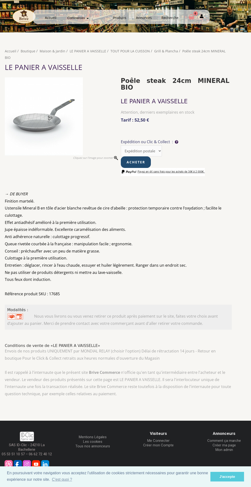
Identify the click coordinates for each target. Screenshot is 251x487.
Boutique (28, 51)
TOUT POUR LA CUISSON (133, 51)
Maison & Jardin (53, 51)
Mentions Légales (93, 438)
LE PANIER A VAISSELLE (89, 51)
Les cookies (92, 442)
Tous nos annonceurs (92, 447)
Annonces (144, 17)
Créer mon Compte (158, 446)
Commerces (78, 18)
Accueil (50, 17)
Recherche (169, 17)
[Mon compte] (202, 17)
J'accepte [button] (227, 477)
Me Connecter (158, 441)
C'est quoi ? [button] (62, 479)
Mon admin (224, 450)
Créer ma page (224, 446)
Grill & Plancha (170, 51)
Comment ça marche (224, 441)
